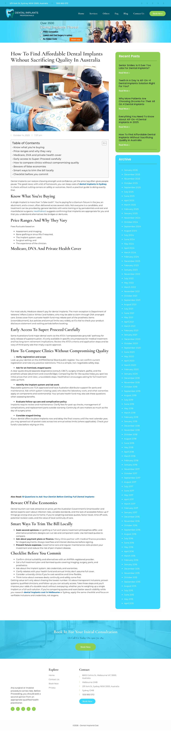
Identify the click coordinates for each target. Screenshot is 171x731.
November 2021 (132, 291)
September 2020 (132, 348)
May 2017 (128, 495)
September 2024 (132, 226)
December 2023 (132, 261)
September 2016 (132, 529)
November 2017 (132, 469)
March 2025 (130, 204)
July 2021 (128, 308)
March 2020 (130, 365)
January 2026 (131, 170)
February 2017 (131, 508)
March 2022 (130, 287)
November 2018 (132, 430)
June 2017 (129, 490)
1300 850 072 (62, 3)
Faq (116, 13)
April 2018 (129, 451)
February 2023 (131, 265)
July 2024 (129, 235)
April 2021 (129, 322)
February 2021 (131, 330)
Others (106, 13)
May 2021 (128, 317)
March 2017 (129, 503)
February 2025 (131, 209)
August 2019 (130, 395)
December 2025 (132, 174)
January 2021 (130, 334)
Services (93, 13)
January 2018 (130, 464)
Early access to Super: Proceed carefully (37, 158)
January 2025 (130, 213)
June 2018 (129, 443)
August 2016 (130, 534)
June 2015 (129, 594)
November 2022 (132, 274)
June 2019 (129, 404)
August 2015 (130, 586)
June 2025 (129, 196)
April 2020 (129, 360)
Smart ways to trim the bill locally (33, 170)
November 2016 (132, 521)
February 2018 (131, 460)
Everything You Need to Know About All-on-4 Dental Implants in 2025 (136, 119)
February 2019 (131, 417)
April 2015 (129, 603)
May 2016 (128, 547)
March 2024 (130, 252)
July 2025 (128, 192)
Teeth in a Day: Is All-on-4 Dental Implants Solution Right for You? (137, 83)
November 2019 (132, 382)
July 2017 (128, 486)
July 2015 (128, 590)
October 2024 (131, 222)
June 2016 (129, 542)
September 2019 (132, 391)
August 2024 (130, 230)
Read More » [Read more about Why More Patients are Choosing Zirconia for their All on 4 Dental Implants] (124, 109)
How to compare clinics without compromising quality (46, 162)
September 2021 (132, 300)
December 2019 (132, 378)
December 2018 (132, 425)
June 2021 (129, 313)
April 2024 (129, 248)
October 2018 (130, 434)
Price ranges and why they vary (32, 151)
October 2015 (130, 577)
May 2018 (128, 447)
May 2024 (129, 244)
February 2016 (131, 560)
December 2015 (131, 568)
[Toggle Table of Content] (103, 143)
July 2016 (128, 538)
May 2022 (129, 282)
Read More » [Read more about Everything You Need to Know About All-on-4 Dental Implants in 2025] (124, 127)
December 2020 (132, 339)
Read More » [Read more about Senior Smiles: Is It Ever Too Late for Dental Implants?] (124, 73)
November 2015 (131, 573)
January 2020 (131, 373)
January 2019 (130, 421)
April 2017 (129, 499)
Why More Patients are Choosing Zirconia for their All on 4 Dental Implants (137, 101)
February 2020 (131, 369)
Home (81, 13)
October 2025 (131, 183)
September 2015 (132, 581)
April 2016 (129, 551)
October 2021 (130, 296)
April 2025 (129, 200)
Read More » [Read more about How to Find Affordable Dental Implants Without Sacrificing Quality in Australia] (124, 145)
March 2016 (129, 555)
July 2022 (129, 278)
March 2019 (129, 412)
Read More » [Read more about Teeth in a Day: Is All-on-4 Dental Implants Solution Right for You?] (124, 91)
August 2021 (130, 304)
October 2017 (130, 473)
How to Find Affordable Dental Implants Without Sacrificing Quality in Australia (137, 137)
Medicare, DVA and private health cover (37, 155)
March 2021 (129, 326)
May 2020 (129, 356)
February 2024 (131, 256)
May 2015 (128, 599)
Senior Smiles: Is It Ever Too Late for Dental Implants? (135, 67)
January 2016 (130, 564)
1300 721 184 (97, 638)
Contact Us (138, 13)
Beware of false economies (29, 166)
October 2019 (130, 386)
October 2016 (130, 525)
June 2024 (129, 239)
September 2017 (132, 477)
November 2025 (132, 178)
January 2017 (130, 512)
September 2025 (132, 187)
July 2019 (128, 399)
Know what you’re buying (28, 147)
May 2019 (128, 408)
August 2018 (130, 438)
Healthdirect (40, 211)
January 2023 (130, 270)
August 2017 (130, 482)
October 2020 (131, 343)
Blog (126, 13)
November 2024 (132, 218)
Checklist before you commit (30, 174)
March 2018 (129, 456)
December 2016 (132, 516)
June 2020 (129, 352)
